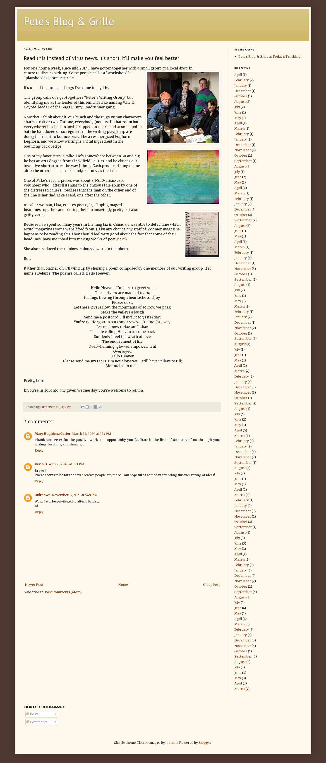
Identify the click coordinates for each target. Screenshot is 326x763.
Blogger (205, 743)
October (240, 96)
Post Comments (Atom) (63, 592)
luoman (171, 743)
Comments (36, 722)
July (237, 107)
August (240, 102)
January (240, 86)
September (243, 161)
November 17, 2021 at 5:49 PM (74, 495)
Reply (39, 450)
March (239, 129)
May (237, 118)
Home (123, 585)
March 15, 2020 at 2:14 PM (91, 434)
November (242, 150)
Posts (32, 714)
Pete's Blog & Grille (69, 21)
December (242, 91)
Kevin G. (41, 464)
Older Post (211, 585)
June (237, 112)
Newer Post (34, 585)
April (238, 75)
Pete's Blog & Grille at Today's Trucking (269, 57)
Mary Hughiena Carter (52, 434)
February (241, 80)
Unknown (42, 495)
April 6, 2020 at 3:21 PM (66, 464)
